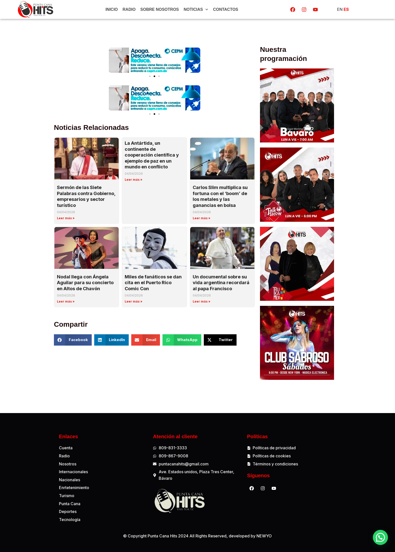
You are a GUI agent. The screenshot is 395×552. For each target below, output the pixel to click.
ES (346, 9)
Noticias (196, 9)
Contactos (225, 9)
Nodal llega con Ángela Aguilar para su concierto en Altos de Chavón (85, 282)
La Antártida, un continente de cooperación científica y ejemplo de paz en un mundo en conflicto (152, 154)
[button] (150, 76)
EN (340, 9)
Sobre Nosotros (159, 9)
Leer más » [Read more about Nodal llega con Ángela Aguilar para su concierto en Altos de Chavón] (66, 301)
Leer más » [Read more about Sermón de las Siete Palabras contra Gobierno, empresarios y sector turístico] (66, 218)
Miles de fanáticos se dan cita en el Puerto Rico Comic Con (153, 282)
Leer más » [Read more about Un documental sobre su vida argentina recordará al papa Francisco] (201, 301)
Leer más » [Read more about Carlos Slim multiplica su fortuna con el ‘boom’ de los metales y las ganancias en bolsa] (201, 218)
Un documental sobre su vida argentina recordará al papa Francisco (221, 282)
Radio (129, 9)
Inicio (112, 9)
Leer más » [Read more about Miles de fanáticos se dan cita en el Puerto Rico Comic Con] (133, 301)
